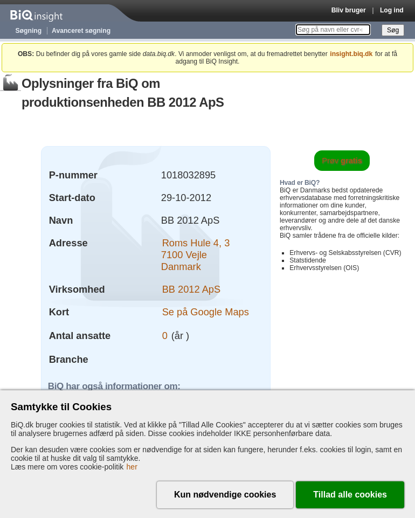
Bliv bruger (348, 10)
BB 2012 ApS (191, 289)
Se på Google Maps (205, 311)
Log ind (392, 10)
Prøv (342, 160)
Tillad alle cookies (350, 494)
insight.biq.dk (351, 54)
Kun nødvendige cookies (225, 494)
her (132, 466)
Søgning (29, 30)
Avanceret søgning (81, 30)
